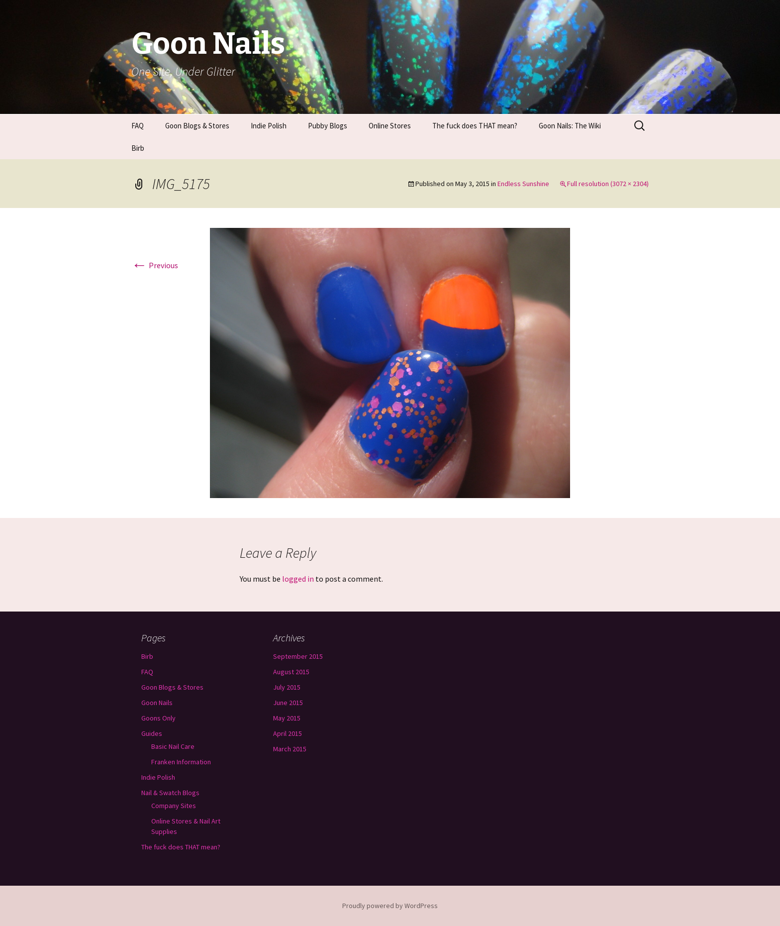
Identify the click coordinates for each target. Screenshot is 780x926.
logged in (298, 579)
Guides (151, 733)
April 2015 (287, 733)
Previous (154, 265)
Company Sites (173, 805)
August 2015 (291, 671)
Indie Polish (269, 125)
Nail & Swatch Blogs (170, 792)
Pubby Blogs (327, 125)
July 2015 (286, 687)
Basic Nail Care (173, 746)
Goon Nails (157, 702)
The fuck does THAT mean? (474, 125)
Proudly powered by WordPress (390, 905)
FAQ (137, 125)
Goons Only (158, 718)
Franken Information (181, 761)
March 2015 (289, 748)
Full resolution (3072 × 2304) (608, 183)
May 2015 (286, 718)
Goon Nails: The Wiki (570, 125)
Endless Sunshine (523, 183)
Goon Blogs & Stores (197, 125)
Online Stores (390, 125)
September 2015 (298, 656)
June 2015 (288, 702)
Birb (137, 148)
